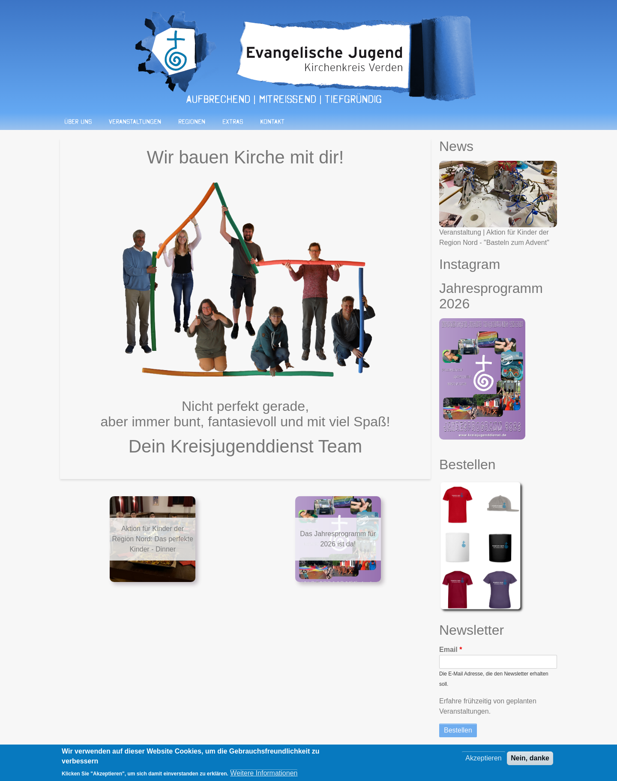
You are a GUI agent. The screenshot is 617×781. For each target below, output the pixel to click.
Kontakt (272, 121)
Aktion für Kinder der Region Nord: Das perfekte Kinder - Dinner (152, 539)
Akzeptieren (483, 761)
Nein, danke (530, 761)
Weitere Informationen (263, 775)
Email (448, 649)
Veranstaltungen (135, 121)
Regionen (191, 121)
